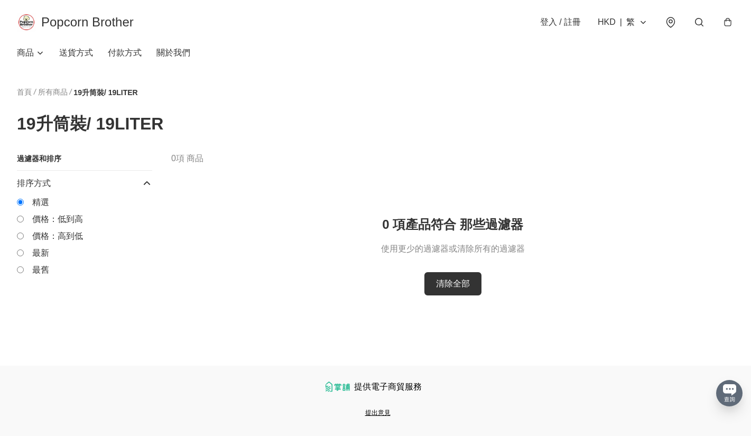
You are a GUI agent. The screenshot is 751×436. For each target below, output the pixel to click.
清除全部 (453, 283)
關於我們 (173, 52)
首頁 (24, 92)
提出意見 (378, 412)
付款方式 (125, 52)
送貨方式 (76, 52)
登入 (560, 21)
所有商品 (53, 92)
